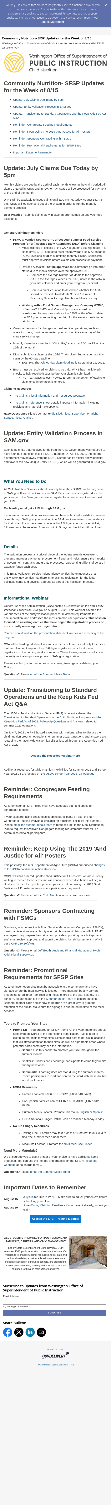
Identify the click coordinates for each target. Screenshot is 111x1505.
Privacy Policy (43, 1365)
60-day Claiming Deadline (46, 1205)
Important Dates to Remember (32, 152)
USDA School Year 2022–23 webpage (70, 773)
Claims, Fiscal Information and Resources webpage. (52, 395)
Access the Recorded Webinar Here (55, 755)
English (84, 1112)
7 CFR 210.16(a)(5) (21, 943)
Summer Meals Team (59, 998)
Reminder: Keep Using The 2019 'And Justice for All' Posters (51, 131)
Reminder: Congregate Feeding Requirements (42, 124)
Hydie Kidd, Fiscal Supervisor (66, 413)
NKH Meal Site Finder (78, 1144)
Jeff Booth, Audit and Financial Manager (63, 950)
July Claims (30, 1196)
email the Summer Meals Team (50, 674)
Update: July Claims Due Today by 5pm (38, 99)
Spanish (98, 1112)
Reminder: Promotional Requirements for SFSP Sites (47, 145)
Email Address (11, 1296)
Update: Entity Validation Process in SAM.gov (42, 106)
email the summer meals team (32, 824)
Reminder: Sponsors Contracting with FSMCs (42, 138)
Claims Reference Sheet (34, 402)
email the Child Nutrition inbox (49, 895)
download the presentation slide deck (45, 633)
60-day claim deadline (60, 362)
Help (72, 1365)
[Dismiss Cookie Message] (106, 3)
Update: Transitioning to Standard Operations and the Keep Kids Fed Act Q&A (51, 697)
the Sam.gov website (35, 497)
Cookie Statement (52, 22)
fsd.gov (23, 663)
